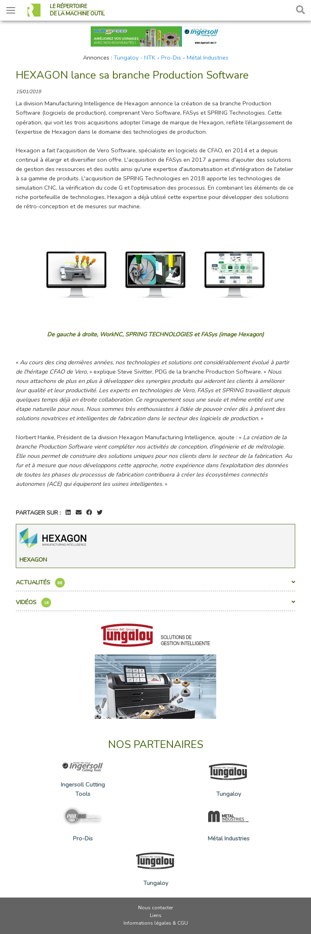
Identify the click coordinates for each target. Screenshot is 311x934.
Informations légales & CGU (156, 923)
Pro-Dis (171, 57)
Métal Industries (207, 57)
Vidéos (155, 602)
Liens (156, 915)
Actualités (155, 583)
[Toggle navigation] (10, 10)
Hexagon (33, 560)
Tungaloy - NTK (135, 57)
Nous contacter (155, 907)
